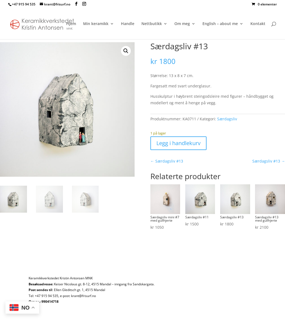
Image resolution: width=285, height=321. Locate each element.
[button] (126, 51)
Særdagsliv (227, 118)
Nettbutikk (151, 24)
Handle (127, 24)
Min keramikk (95, 24)
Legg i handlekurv (178, 143)
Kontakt (257, 24)
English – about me (220, 24)
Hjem (71, 24)
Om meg (182, 24)
